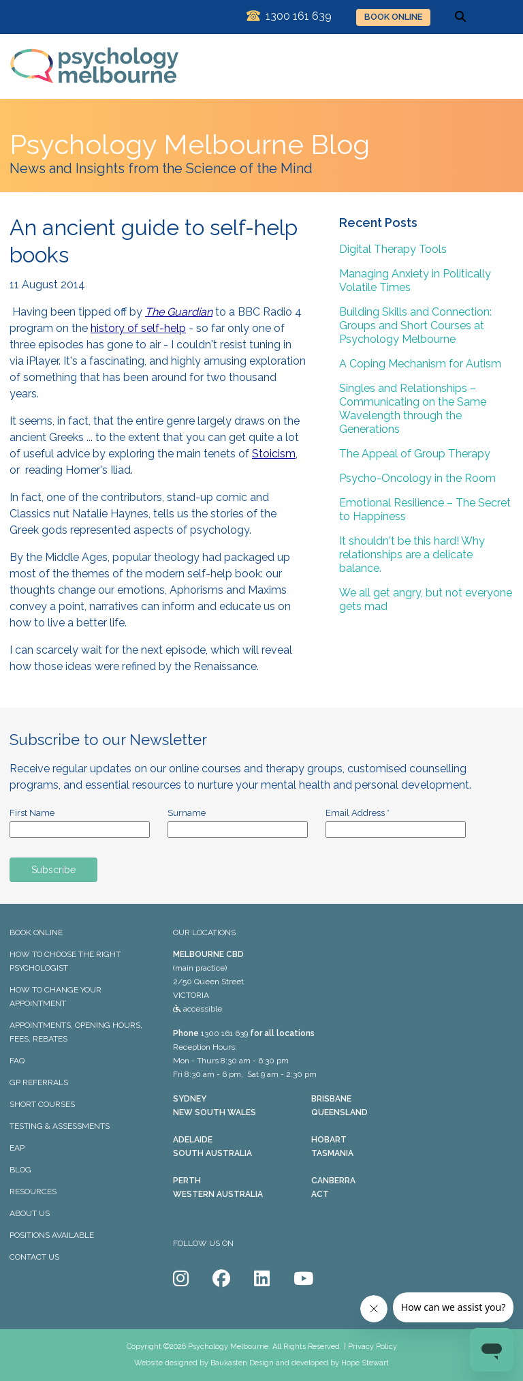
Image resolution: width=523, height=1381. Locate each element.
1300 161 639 (224, 1033)
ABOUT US (30, 1213)
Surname (187, 813)
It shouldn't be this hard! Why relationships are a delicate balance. (412, 554)
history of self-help (138, 328)
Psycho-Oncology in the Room (417, 478)
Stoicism (274, 453)
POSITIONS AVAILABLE (52, 1235)
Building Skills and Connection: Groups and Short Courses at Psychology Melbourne (415, 325)
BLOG (20, 1169)
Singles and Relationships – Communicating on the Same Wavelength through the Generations (412, 409)
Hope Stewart (365, 1363)
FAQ (17, 1060)
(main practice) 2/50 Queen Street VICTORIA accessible (208, 982)
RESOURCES (33, 1191)
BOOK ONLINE (393, 17)
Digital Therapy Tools (393, 249)
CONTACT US (34, 1257)
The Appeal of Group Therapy (414, 453)
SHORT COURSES (42, 1104)
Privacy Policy (372, 1346)
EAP (17, 1148)
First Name (32, 813)
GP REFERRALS (39, 1082)
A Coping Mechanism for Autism (420, 363)
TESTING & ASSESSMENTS (60, 1126)
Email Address (358, 813)
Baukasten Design (242, 1363)
